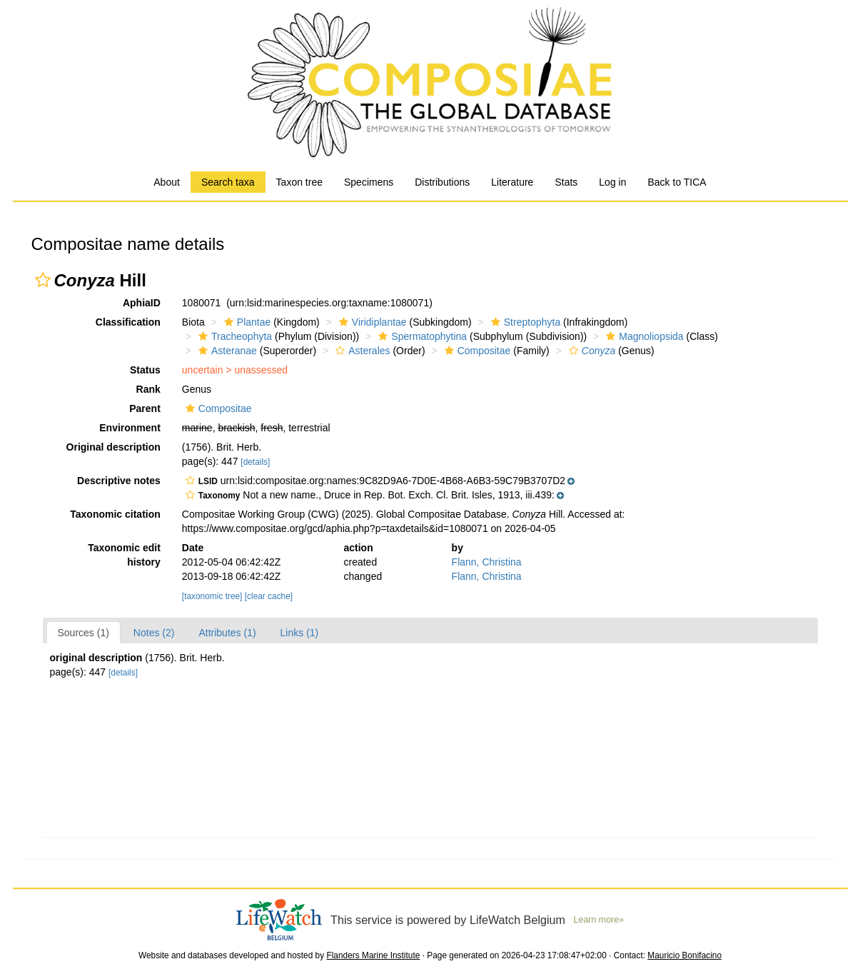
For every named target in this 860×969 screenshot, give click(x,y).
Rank (148, 389)
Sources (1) (83, 632)
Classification (128, 322)
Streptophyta (523, 322)
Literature (512, 182)
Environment (130, 427)
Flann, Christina (487, 562)
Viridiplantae (371, 322)
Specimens (368, 182)
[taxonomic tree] (212, 596)
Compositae (476, 350)
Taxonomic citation (115, 514)
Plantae (245, 322)
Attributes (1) (227, 632)
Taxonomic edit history (124, 555)
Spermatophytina (421, 336)
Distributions (442, 182)
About (166, 182)
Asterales (361, 350)
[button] (42, 279)
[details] (255, 462)
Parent (145, 408)
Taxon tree (299, 182)
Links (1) (299, 632)
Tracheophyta (233, 336)
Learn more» (599, 920)
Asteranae (226, 350)
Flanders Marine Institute (373, 955)
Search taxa (228, 182)
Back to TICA (676, 182)
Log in (612, 182)
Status (145, 370)
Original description (113, 447)
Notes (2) (154, 632)
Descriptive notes (119, 480)
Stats (566, 182)
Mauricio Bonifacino (684, 955)
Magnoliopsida (642, 336)
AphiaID (142, 302)
